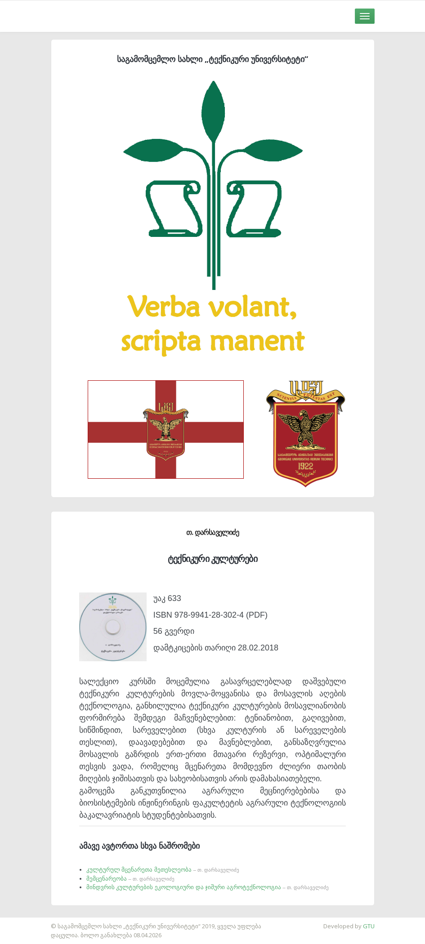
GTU (369, 926)
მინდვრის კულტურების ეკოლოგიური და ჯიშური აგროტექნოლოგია (207, 887)
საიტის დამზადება (26, 921)
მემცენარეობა (130, 878)
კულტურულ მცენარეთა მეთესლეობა (162, 869)
